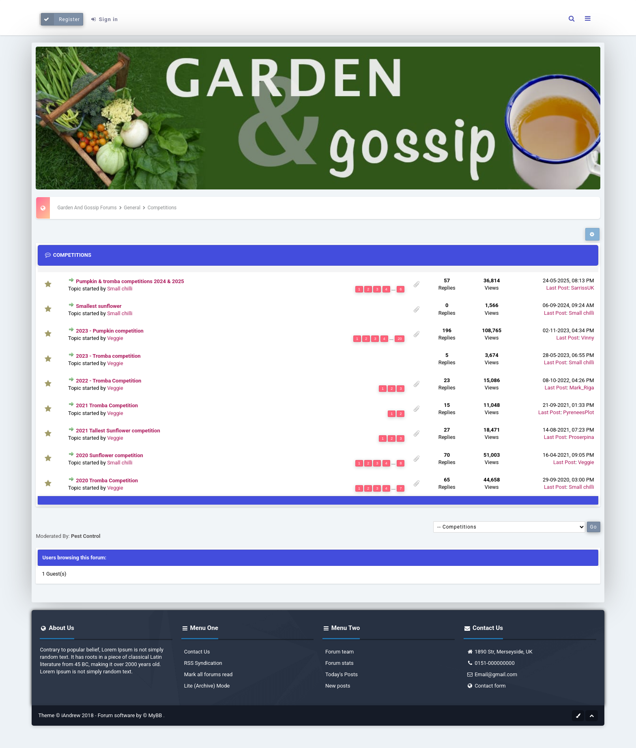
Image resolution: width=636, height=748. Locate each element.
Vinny (587, 338)
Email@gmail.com (491, 674)
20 (400, 339)
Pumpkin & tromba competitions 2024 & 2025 (130, 281)
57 (447, 280)
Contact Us (197, 652)
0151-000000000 (490, 663)
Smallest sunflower (98, 306)
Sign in (104, 19)
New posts (337, 686)
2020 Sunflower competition (109, 455)
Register (60, 19)
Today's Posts (341, 674)
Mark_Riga (581, 388)
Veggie (115, 338)
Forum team (339, 652)
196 (447, 330)
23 (447, 380)
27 (447, 430)
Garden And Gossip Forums (86, 208)
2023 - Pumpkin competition (110, 331)
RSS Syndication (203, 663)
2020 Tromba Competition (107, 480)
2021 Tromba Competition (107, 405)
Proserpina (581, 437)
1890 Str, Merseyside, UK (499, 652)
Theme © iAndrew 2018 (66, 715)
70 (447, 455)
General (132, 208)
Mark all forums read (208, 674)
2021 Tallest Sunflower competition (118, 431)
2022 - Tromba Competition (108, 381)
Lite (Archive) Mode (207, 686)
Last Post (557, 288)
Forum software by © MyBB (130, 715)
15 (447, 405)
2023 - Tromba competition (108, 356)
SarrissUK (582, 288)
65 (447, 480)
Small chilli (119, 289)
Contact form (485, 686)
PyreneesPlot (578, 412)
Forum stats (339, 663)
